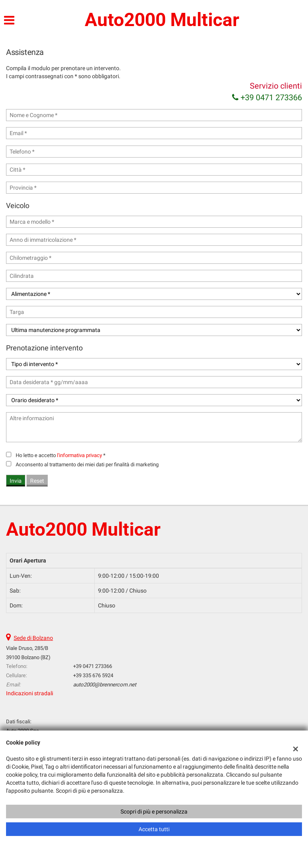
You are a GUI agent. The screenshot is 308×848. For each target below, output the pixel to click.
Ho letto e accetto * (61, 455)
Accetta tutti (154, 829)
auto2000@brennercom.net (104, 685)
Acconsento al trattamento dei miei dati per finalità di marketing (87, 464)
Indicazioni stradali (29, 693)
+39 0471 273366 (267, 97)
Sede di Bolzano (33, 638)
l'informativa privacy (79, 455)
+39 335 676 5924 (93, 675)
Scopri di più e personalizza (154, 811)
